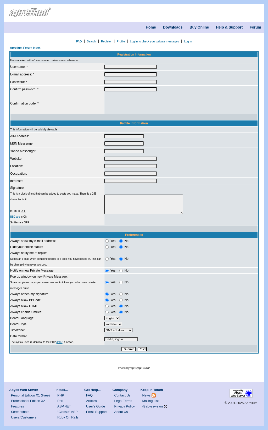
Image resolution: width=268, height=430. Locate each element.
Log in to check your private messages (154, 41)
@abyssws (150, 406)
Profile (121, 41)
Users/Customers (23, 417)
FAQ (79, 41)
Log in (188, 41)
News (146, 395)
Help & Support (229, 27)
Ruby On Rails (68, 417)
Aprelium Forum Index (25, 47)
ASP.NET (64, 406)
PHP (60, 395)
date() (60, 342)
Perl (60, 401)
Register (106, 41)
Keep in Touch (152, 390)
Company (120, 390)
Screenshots (20, 412)
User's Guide (95, 406)
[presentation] (144, 103)
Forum (255, 27)
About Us (121, 412)
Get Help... (92, 390)
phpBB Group (143, 368)
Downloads (173, 27)
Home (151, 27)
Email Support (96, 412)
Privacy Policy (124, 406)
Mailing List (150, 401)
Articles (91, 401)
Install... (61, 390)
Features (17, 406)
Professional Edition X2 (28, 401)
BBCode (15, 216)
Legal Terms (123, 401)
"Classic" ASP (67, 412)
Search (91, 41)
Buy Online (199, 27)
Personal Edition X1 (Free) (30, 395)
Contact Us (122, 395)
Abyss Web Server (23, 390)
